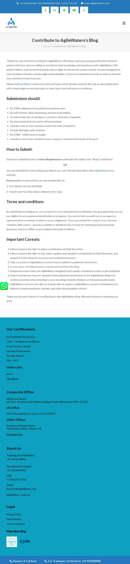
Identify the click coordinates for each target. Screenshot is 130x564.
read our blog (21, 83)
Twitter (64, 10)
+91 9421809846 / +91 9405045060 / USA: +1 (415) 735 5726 (48, 3)
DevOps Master (15, 355)
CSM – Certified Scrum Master (23, 341)
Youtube (74, 10)
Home (47, 46)
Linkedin (55, 10)
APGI (9, 374)
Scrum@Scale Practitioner (20, 336)
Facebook (45, 10)
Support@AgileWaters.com (96, 3)
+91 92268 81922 (16, 470)
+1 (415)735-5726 (16, 479)
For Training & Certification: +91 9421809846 (73, 560)
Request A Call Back (23, 560)
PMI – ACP (12, 360)
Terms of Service (15, 523)
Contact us (14, 434)
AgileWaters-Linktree (18, 494)
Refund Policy (14, 519)
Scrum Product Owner (18, 346)
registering (101, 170)
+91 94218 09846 (16, 459)
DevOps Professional (18, 351)
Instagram (84, 10)
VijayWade (12, 378)
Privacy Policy (13, 514)
